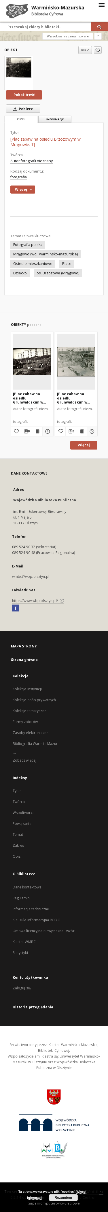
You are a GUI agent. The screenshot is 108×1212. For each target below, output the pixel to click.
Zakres (18, 845)
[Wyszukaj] (99, 26)
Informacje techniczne (31, 909)
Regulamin (21, 898)
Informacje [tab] (55, 119)
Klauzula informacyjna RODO (36, 919)
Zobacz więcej (25, 760)
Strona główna (24, 659)
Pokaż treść (24, 94)
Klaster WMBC (24, 941)
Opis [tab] (20, 119)
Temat (18, 834)
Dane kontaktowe (27, 887)
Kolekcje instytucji (27, 689)
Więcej (84, 445)
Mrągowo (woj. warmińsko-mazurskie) (45, 254)
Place (66, 263)
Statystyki (20, 952)
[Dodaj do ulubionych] (98, 50)
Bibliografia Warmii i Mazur (35, 743)
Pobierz (22, 108)
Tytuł (17, 790)
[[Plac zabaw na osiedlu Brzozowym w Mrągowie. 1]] (18, 67)
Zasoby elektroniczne (30, 732)
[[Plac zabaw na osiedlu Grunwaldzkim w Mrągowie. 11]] (76, 361)
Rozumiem (63, 1198)
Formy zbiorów (25, 721)
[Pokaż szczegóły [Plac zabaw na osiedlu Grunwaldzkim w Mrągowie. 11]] (91, 431)
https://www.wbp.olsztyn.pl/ (38, 600)
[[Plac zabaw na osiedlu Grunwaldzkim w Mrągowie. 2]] (32, 361)
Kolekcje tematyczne (29, 710)
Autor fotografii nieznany (31, 160)
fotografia (18, 177)
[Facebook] (15, 608)
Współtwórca (24, 812)
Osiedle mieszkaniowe (32, 263)
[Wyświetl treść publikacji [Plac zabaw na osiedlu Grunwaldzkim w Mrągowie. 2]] (37, 431)
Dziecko (20, 273)
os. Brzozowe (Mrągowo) (58, 273)
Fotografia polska (27, 244)
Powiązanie (22, 823)
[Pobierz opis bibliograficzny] (26, 431)
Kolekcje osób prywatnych (34, 699)
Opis (16, 856)
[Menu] (101, 4)
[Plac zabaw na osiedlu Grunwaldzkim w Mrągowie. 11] (72, 397)
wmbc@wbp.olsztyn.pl (30, 576)
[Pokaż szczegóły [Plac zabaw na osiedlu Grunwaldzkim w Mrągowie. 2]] (47, 431)
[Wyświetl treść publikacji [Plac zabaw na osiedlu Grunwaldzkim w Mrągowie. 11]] (81, 431)
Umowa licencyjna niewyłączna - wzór (44, 930)
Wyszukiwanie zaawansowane (68, 36)
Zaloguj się (22, 988)
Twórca (19, 801)
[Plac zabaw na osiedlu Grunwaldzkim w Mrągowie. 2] (28, 397)
